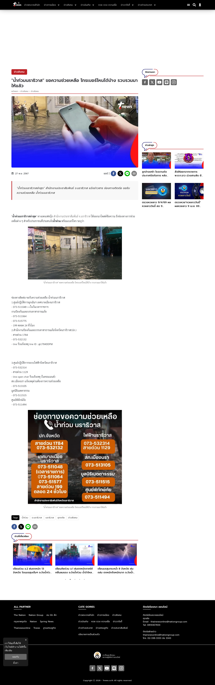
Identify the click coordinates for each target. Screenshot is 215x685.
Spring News (47, 621)
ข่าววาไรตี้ (117, 621)
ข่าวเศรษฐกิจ (102, 628)
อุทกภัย (61, 517)
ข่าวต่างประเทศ (85, 628)
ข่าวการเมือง (103, 615)
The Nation (20, 615)
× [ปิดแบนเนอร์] (25, 640)
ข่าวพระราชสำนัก (86, 615)
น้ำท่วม (25, 517)
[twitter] (120, 173)
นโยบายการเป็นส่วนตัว (89, 634)
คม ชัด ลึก (51, 615)
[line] (127, 173)
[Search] (194, 5)
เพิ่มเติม (8, 650)
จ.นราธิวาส (37, 517)
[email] (134, 173)
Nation (33, 621)
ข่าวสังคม (24, 91)
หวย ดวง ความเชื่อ (100, 621)
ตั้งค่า (15, 663)
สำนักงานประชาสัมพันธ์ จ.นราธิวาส (72, 216)
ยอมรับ (15, 657)
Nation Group (36, 615)
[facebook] (113, 173)
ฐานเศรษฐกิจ (49, 628)
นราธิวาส (50, 517)
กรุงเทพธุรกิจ (20, 621)
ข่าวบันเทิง (83, 621)
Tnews (37, 628)
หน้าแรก (14, 91)
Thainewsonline (22, 628)
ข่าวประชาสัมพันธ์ (119, 628)
